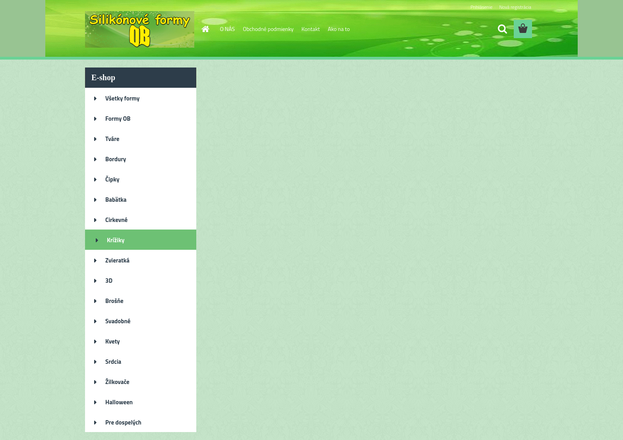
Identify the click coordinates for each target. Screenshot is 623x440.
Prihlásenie (481, 7)
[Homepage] (205, 29)
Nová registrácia (515, 7)
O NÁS (227, 29)
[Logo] (139, 29)
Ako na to (339, 29)
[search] (502, 29)
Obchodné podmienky (268, 29)
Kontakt (311, 29)
